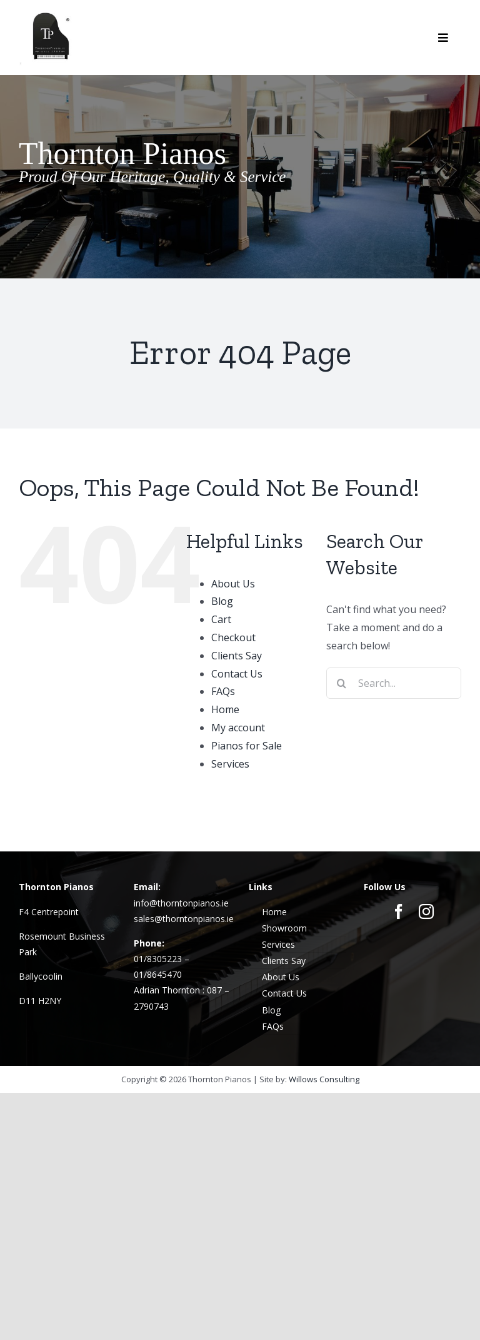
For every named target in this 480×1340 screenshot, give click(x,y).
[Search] (342, 683)
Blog (222, 601)
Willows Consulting (324, 1079)
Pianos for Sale (246, 746)
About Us (233, 584)
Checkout (233, 637)
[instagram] (426, 911)
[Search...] (393, 683)
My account (238, 727)
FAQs (223, 691)
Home (225, 709)
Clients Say (236, 655)
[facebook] (398, 911)
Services (230, 764)
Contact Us (236, 674)
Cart (221, 619)
